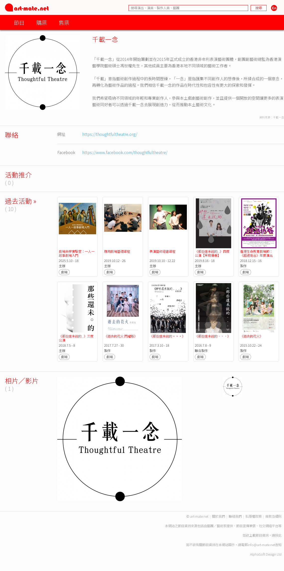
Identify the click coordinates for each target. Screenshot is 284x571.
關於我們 (218, 516)
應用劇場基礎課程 (117, 251)
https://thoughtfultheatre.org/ (109, 134)
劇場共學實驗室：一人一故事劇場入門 (76, 253)
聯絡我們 (235, 516)
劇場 (64, 272)
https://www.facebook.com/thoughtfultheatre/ (124, 152)
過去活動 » (20, 201)
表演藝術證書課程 (162, 251)
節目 (19, 22)
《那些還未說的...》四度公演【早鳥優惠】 (212, 253)
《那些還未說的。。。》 (167, 336)
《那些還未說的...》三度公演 (76, 338)
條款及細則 (273, 516)
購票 (41, 22)
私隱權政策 (253, 516)
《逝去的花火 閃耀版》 (120, 336)
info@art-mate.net (261, 544)
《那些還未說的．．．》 (212, 336)
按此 (278, 535)
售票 (64, 22)
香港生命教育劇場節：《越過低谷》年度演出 (256, 253)
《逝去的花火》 (251, 336)
